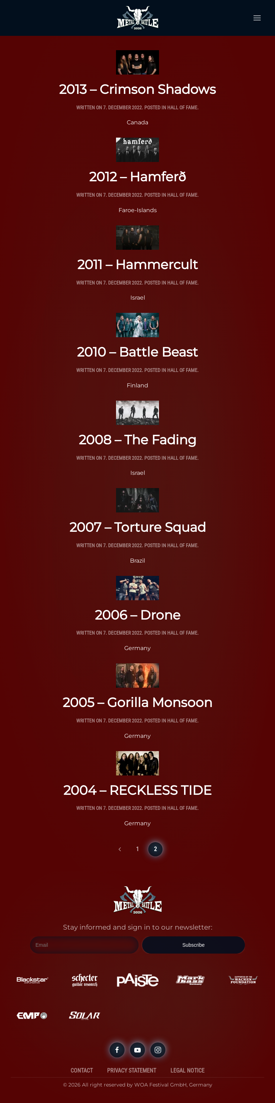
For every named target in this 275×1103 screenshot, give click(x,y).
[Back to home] (137, 18)
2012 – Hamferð (137, 177)
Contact (82, 1070)
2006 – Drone (137, 615)
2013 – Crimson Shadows (137, 89)
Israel (137, 297)
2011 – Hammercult (137, 264)
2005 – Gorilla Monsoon (137, 702)
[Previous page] (119, 849)
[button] (257, 18)
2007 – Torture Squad (137, 527)
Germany (137, 648)
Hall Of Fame (182, 107)
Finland (137, 385)
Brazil (137, 560)
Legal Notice (187, 1070)
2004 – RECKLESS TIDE (137, 790)
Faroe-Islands (138, 210)
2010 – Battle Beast (137, 352)
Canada (137, 122)
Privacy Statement (131, 1070)
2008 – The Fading (138, 440)
